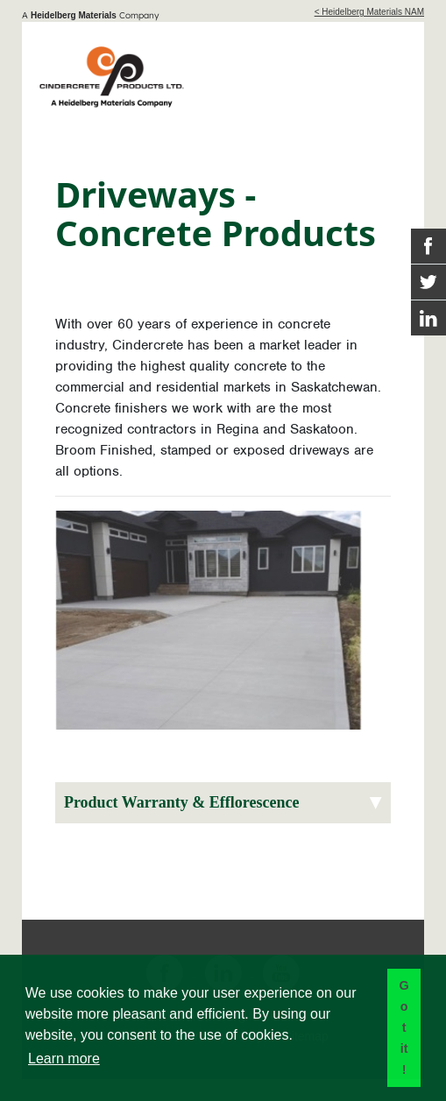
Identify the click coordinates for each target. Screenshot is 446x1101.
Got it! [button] (403, 1027)
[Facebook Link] (428, 246)
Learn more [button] (64, 1058)
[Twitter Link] (428, 282)
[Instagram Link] (428, 317)
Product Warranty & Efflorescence (181, 802)
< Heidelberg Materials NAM (369, 12)
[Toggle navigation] (382, 72)
